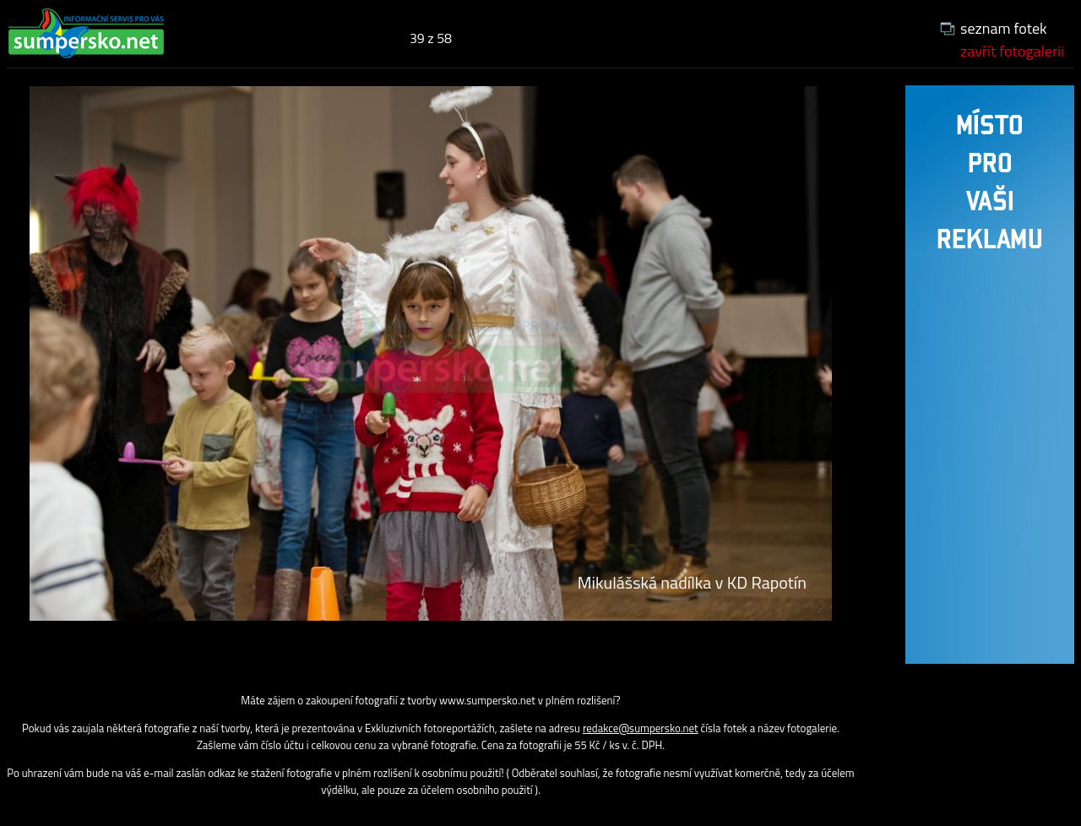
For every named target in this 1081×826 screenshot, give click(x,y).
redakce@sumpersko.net (640, 728)
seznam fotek (1003, 28)
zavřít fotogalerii (1012, 51)
